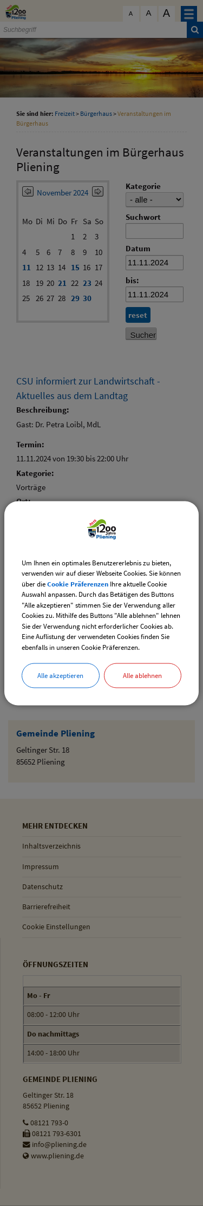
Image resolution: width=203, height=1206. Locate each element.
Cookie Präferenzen (77, 583)
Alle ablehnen (142, 675)
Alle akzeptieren (60, 675)
